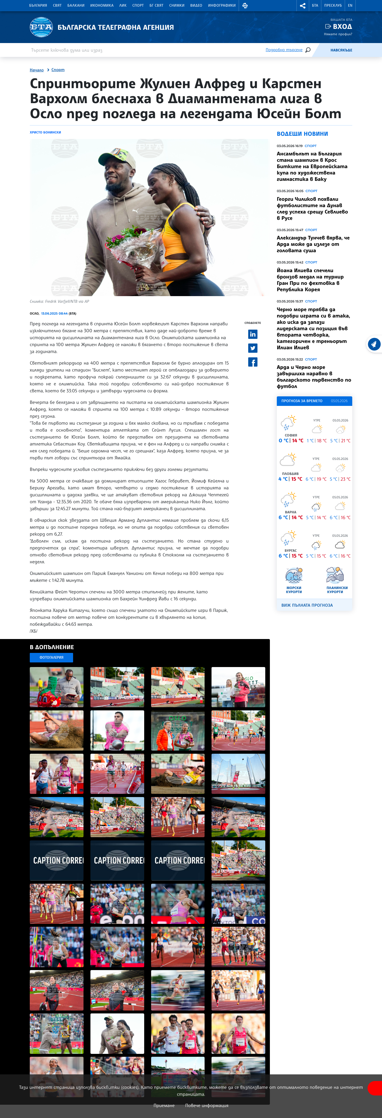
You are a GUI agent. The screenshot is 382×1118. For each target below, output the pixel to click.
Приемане (164, 1105)
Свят (57, 5)
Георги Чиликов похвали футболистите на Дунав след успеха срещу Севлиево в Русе (312, 208)
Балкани (75, 5)
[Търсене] (307, 50)
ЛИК (123, 5)
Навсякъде (341, 50)
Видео (196, 5)
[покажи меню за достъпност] (375, 1088)
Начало (37, 70)
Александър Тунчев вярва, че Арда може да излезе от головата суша (313, 244)
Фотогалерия (52, 657)
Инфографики (222, 5)
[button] (245, 5)
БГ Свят (157, 5)
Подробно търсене (284, 49)
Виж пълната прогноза (307, 605)
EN (350, 5)
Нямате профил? (338, 34)
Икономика (102, 5)
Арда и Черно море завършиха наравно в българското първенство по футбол (314, 376)
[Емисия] (321, 50)
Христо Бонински (45, 132)
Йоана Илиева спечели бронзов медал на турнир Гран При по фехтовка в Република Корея (310, 280)
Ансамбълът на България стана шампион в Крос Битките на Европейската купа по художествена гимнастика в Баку (312, 166)
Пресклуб (333, 5)
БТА (315, 5)
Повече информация (207, 1105)
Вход (342, 26)
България (38, 5)
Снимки (177, 5)
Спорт (138, 5)
